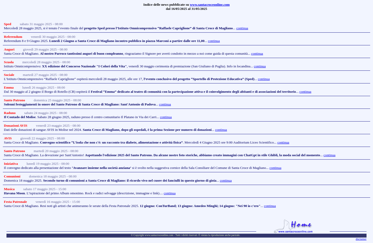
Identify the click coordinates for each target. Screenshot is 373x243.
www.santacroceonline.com (210, 4)
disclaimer (361, 239)
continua (242, 28)
